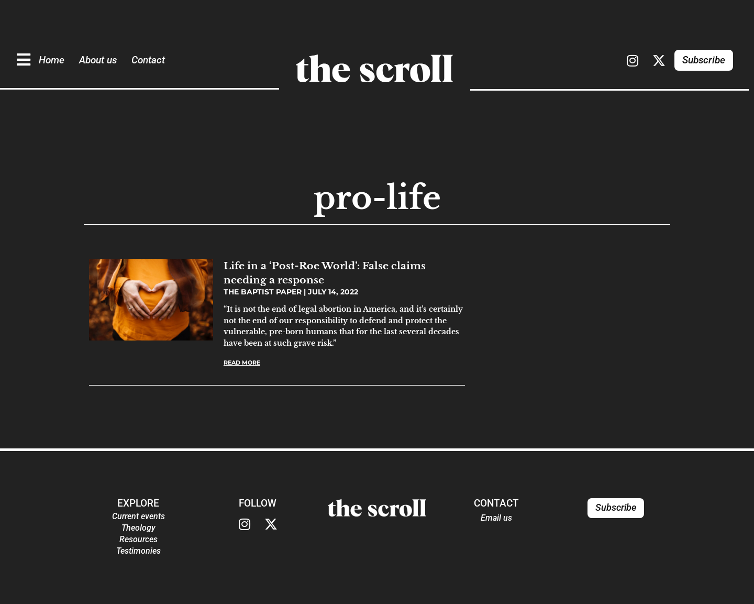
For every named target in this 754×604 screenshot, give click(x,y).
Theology (138, 528)
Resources (138, 539)
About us (98, 60)
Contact (148, 60)
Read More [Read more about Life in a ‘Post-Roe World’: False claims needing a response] (242, 362)
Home (51, 60)
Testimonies (138, 551)
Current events (138, 516)
